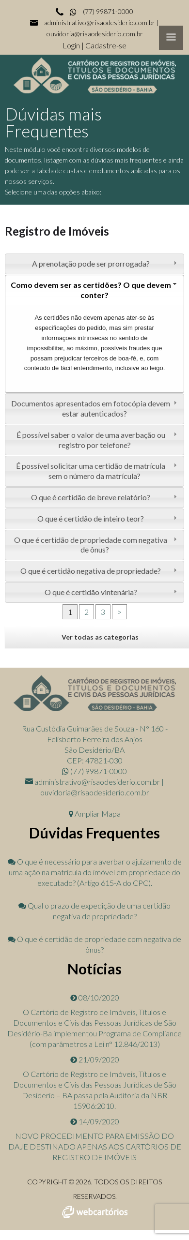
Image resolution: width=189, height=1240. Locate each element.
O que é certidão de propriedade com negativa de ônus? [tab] (96, 544)
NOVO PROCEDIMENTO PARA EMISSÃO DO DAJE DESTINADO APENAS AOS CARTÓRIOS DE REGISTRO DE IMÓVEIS (94, 1146)
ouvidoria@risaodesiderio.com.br (95, 34)
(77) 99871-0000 (100, 11)
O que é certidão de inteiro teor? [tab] (108, 518)
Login (72, 45)
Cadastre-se (105, 45)
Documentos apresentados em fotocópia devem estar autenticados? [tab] (95, 408)
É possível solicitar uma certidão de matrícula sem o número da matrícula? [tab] (97, 470)
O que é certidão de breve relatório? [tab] (105, 497)
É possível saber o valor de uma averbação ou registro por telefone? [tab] (97, 439)
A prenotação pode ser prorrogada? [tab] (105, 263)
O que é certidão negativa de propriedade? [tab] (99, 570)
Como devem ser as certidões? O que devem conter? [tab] (95, 289)
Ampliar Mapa (95, 813)
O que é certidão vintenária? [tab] (112, 592)
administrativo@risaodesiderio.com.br (99, 22)
